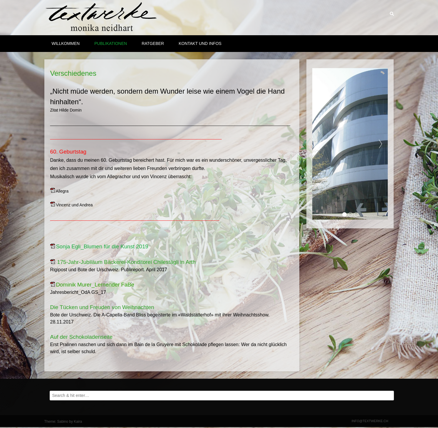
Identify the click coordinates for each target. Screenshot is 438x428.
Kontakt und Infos (200, 43)
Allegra (62, 191)
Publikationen (110, 43)
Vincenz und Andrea (74, 205)
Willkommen (66, 43)
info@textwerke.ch (370, 421)
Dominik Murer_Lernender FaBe (95, 285)
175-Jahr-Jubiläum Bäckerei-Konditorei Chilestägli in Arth (126, 262)
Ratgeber (153, 43)
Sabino (62, 421)
